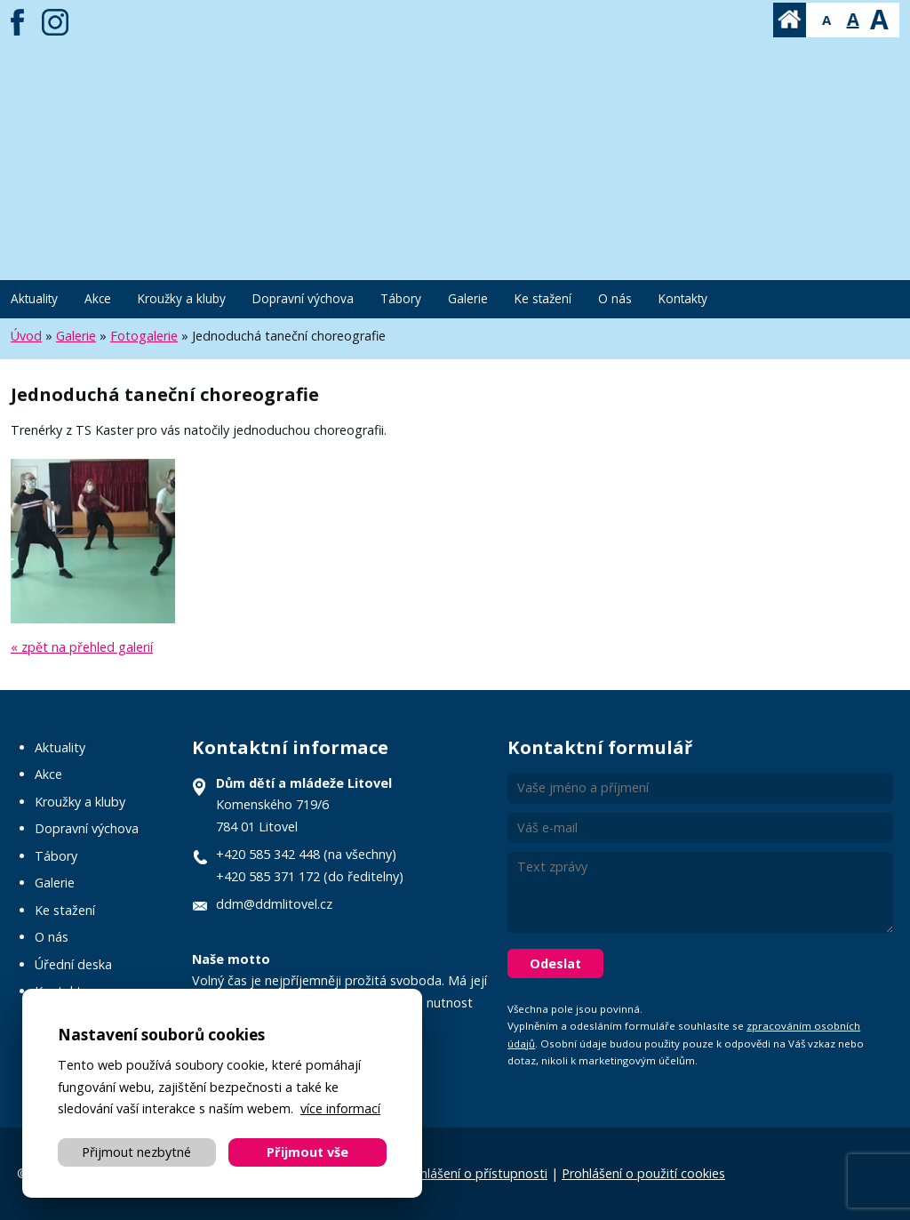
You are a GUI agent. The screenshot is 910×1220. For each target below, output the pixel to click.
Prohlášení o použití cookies (643, 1173)
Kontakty (683, 298)
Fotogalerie (144, 335)
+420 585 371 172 (268, 876)
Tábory (400, 298)
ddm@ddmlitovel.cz (274, 903)
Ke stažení (543, 298)
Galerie (468, 298)
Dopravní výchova (303, 298)
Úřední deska (73, 964)
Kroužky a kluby (182, 298)
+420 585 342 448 (268, 854)
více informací (340, 1108)
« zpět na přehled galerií (82, 646)
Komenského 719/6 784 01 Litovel (304, 805)
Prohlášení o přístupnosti (473, 1173)
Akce (97, 298)
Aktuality (34, 298)
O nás (615, 298)
